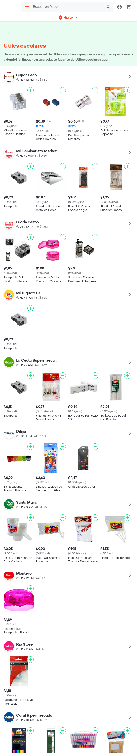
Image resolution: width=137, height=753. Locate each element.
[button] (68, 17)
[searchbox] (67, 7)
